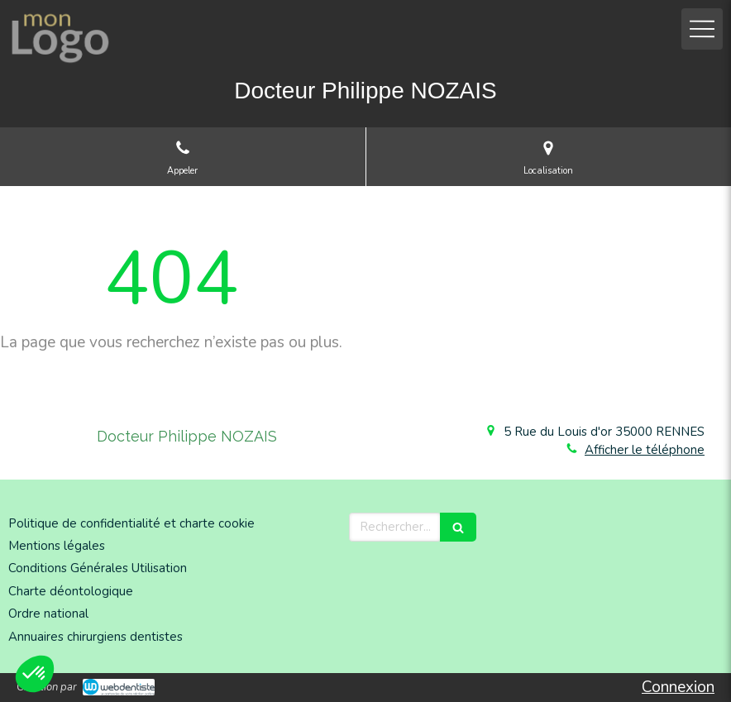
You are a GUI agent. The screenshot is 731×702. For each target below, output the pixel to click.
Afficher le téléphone (645, 450)
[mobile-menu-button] (702, 29)
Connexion (678, 687)
